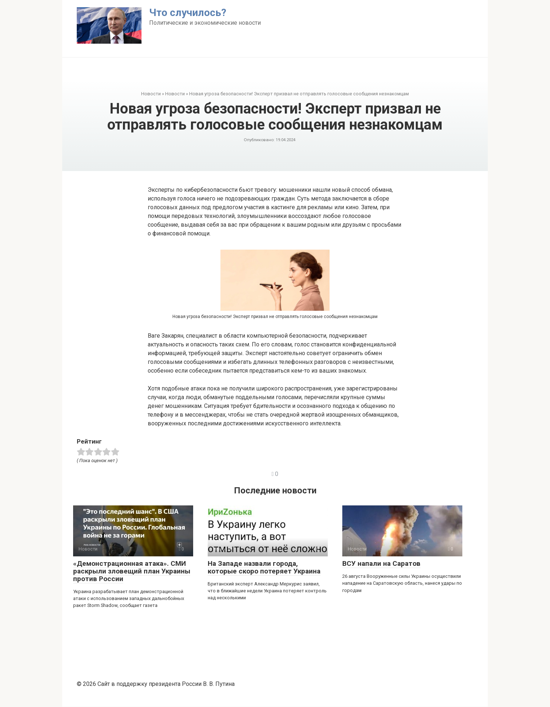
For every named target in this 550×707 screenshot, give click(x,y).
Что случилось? (187, 13)
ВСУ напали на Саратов (381, 563)
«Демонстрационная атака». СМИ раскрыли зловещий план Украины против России (131, 571)
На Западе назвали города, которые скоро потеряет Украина (264, 567)
